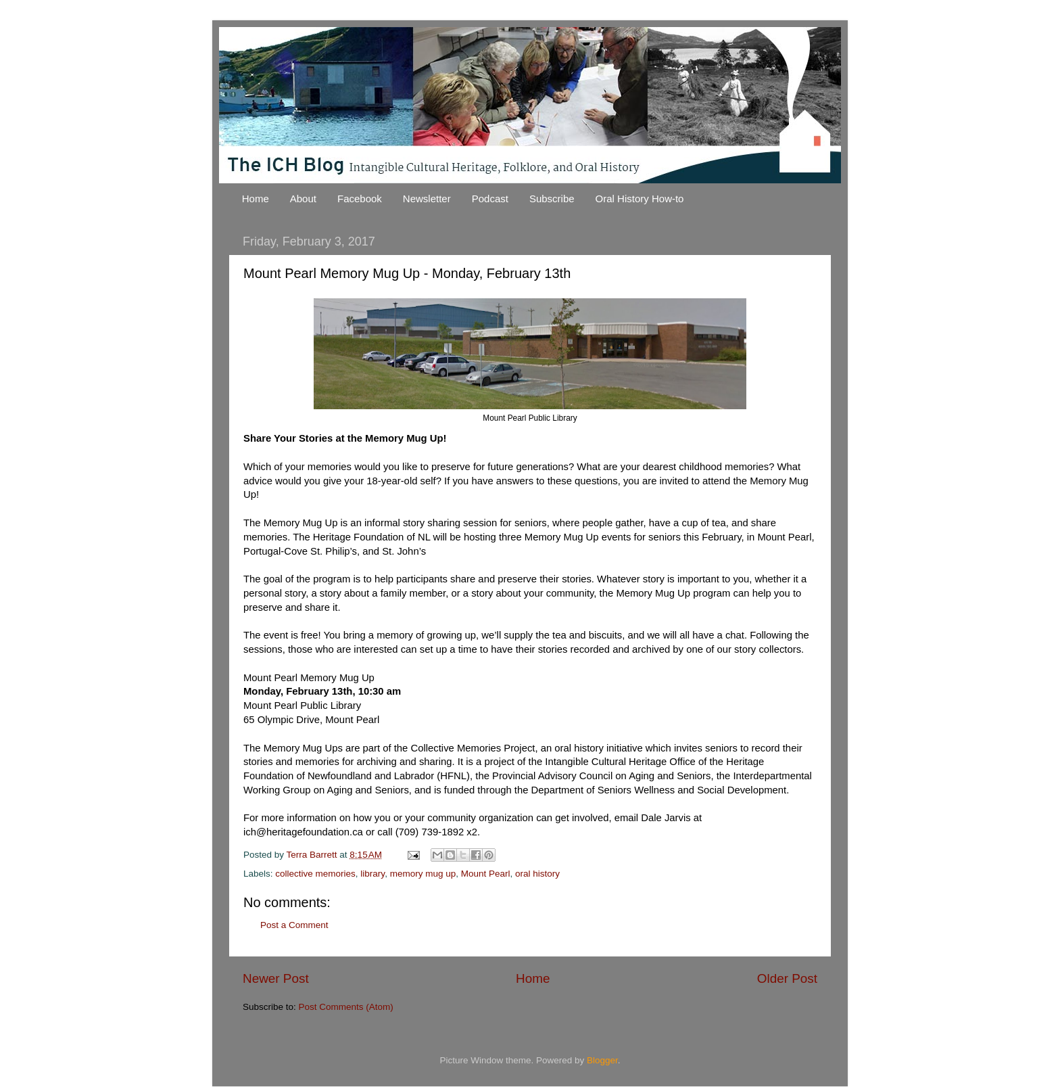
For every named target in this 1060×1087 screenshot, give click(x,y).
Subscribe (552, 198)
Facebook (359, 198)
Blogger (602, 1060)
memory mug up (423, 874)
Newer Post (276, 978)
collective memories (315, 874)
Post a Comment (294, 925)
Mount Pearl (485, 874)
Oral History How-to (640, 198)
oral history (537, 874)
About (303, 198)
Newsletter (427, 198)
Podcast (490, 198)
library (372, 874)
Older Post (787, 978)
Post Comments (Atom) (346, 1007)
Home (255, 198)
